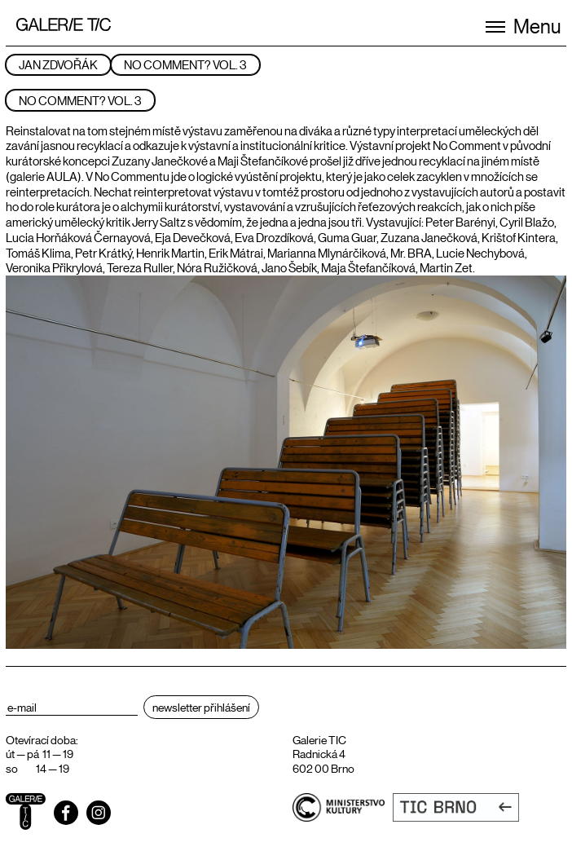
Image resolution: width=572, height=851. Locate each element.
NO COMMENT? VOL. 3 (185, 64)
